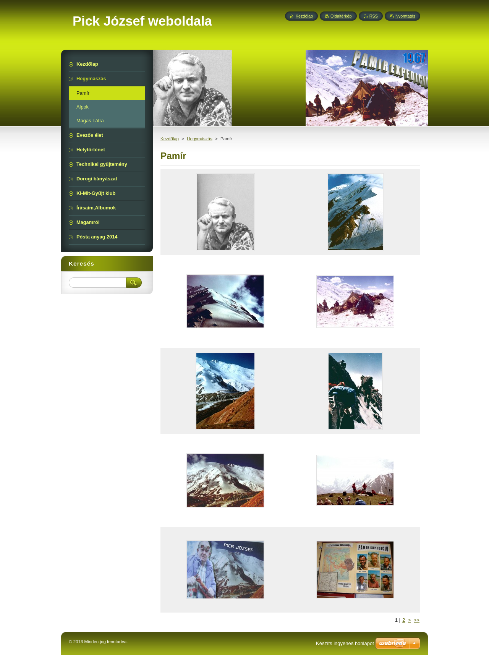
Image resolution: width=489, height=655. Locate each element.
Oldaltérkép (341, 16)
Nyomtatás (405, 16)
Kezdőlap (169, 138)
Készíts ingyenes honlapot (345, 643)
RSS (373, 16)
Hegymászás (199, 138)
